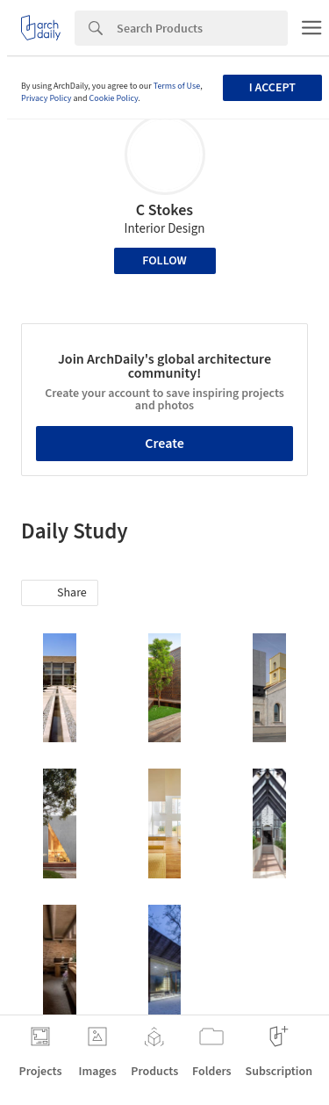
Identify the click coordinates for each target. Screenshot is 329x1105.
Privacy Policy (46, 98)
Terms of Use (177, 86)
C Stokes (164, 210)
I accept (272, 88)
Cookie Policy (114, 98)
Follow (164, 261)
